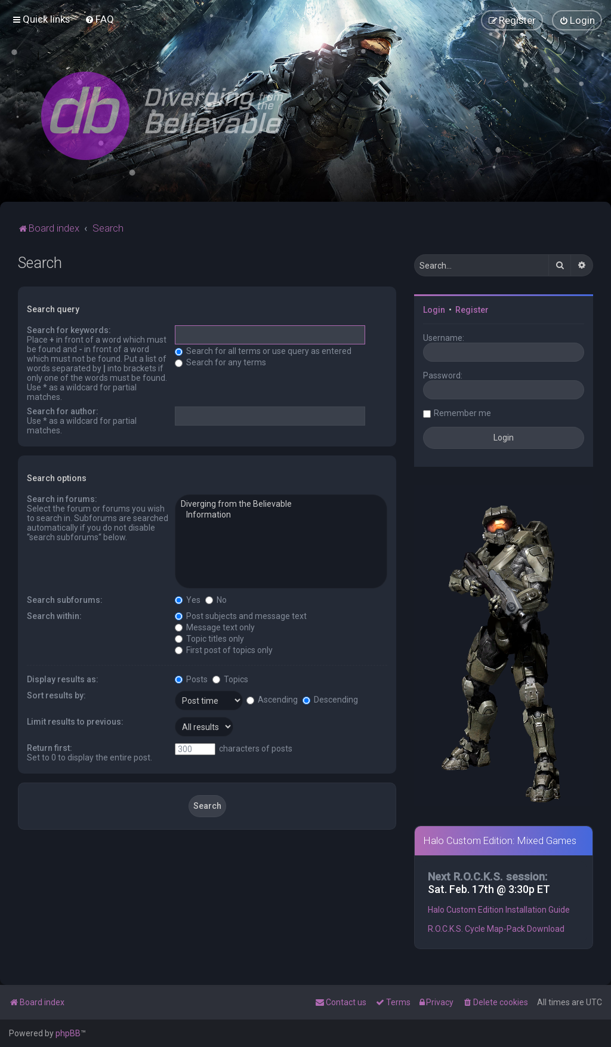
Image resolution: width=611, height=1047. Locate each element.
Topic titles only (209, 638)
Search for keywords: (69, 330)
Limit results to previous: (75, 721)
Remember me (462, 413)
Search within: (54, 616)
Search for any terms (220, 362)
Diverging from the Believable (281, 504)
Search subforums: (65, 600)
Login (434, 310)
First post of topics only (224, 650)
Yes (187, 600)
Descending (330, 699)
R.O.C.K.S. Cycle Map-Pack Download (496, 929)
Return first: (49, 748)
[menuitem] (99, 19)
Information (281, 515)
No (216, 600)
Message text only (215, 627)
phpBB (68, 1033)
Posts (191, 679)
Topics (230, 679)
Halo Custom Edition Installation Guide (499, 909)
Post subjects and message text (241, 616)
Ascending (272, 699)
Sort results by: (56, 695)
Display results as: (62, 679)
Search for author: (62, 411)
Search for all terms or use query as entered (263, 351)
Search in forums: (62, 499)
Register (472, 310)
